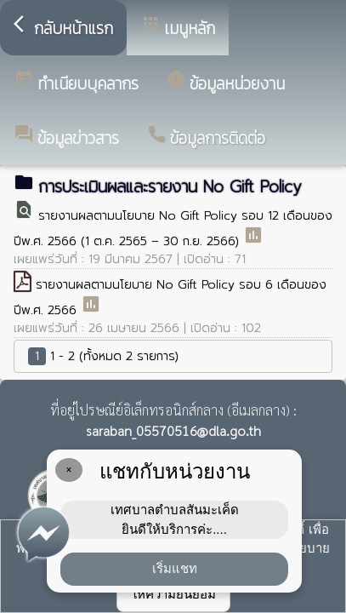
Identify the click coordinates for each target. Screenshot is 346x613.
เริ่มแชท (174, 568)
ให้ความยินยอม (173, 594)
